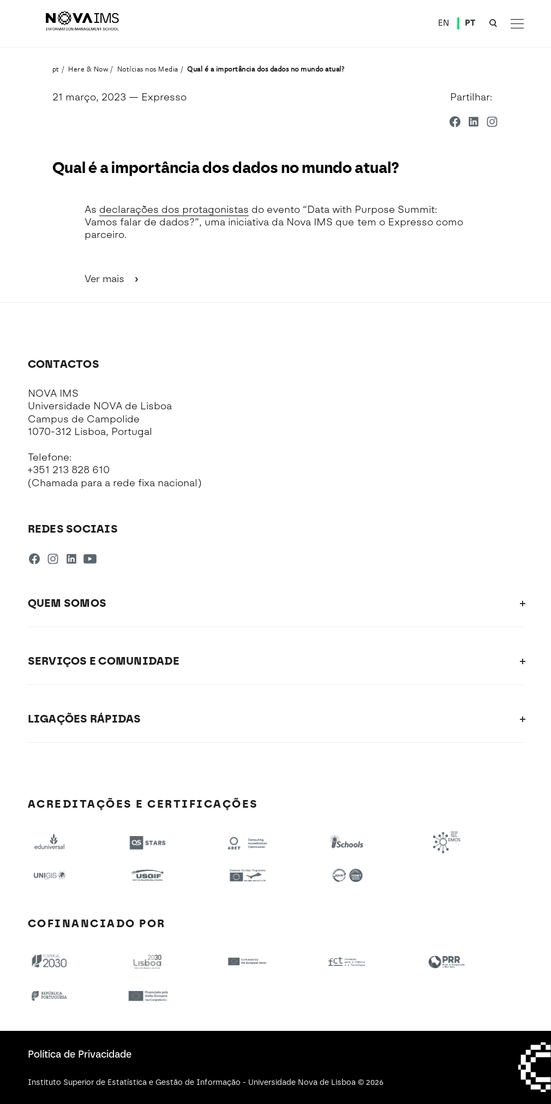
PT (470, 23)
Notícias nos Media (147, 69)
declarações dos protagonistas (174, 210)
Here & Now (88, 69)
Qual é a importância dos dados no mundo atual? (265, 69)
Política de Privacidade (79, 1054)
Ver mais (112, 279)
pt (55, 69)
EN (444, 23)
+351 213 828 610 (69, 470)
